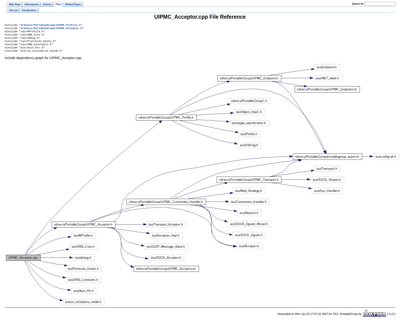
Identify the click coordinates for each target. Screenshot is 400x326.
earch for (358, 4)
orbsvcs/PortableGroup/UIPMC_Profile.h (50, 25)
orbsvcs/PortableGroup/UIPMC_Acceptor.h (51, 29)
